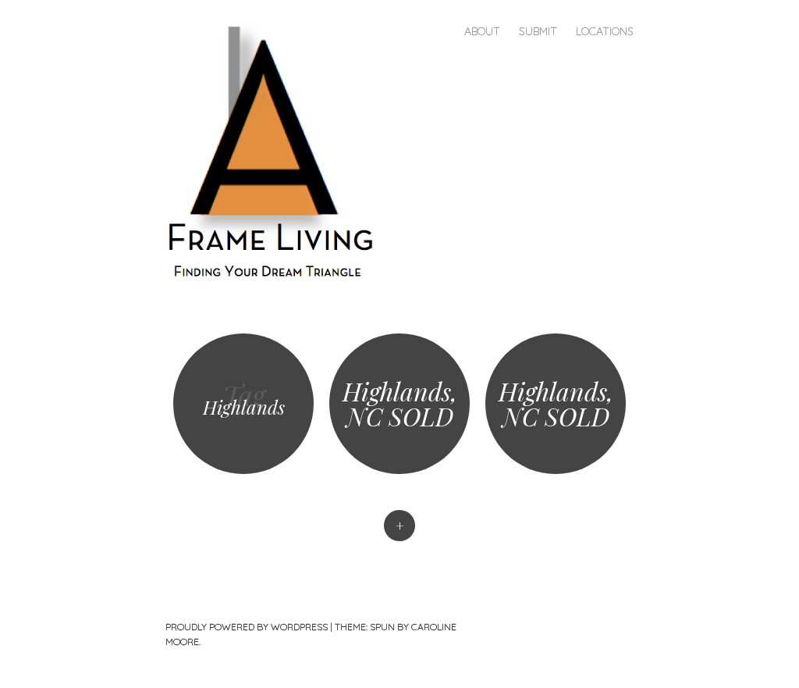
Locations (605, 31)
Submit (538, 31)
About (482, 31)
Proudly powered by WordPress (246, 627)
